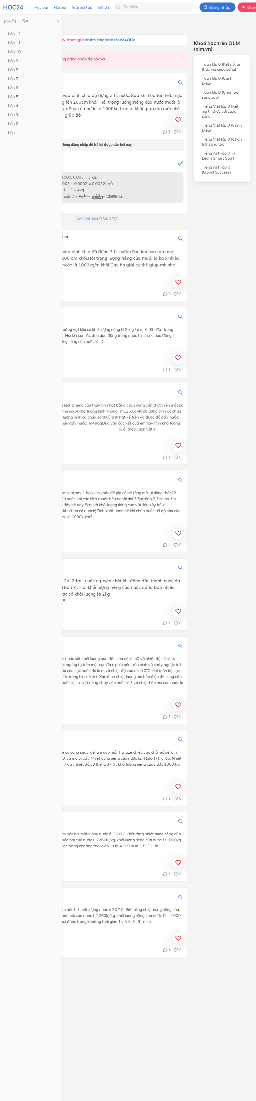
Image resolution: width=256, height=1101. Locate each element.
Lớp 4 (13, 105)
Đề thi (103, 7)
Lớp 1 (13, 132)
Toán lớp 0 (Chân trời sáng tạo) (220, 95)
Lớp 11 (14, 42)
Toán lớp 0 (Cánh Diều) (217, 81)
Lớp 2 (13, 123)
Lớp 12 (14, 33)
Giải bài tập (82, 7)
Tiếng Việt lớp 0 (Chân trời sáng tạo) (222, 142)
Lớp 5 (13, 96)
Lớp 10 (14, 51)
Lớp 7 (13, 78)
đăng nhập (77, 58)
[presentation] (94, 197)
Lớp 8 (13, 69)
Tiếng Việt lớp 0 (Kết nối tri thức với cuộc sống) (220, 111)
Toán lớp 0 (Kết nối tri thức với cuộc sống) (221, 67)
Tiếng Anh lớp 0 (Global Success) (216, 170)
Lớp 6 (13, 87)
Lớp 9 (13, 60)
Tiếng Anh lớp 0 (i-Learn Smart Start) (219, 156)
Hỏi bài (60, 7)
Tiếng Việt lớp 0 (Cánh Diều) (222, 128)
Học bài (41, 7)
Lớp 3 (13, 114)
